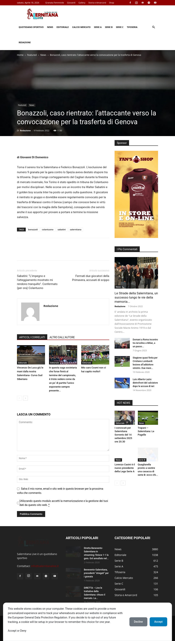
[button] (153, 27)
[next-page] (25, 398)
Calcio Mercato (81, 27)
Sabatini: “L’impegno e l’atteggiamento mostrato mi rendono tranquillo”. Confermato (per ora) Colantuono (37, 282)
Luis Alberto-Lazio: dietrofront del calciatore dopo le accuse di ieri (145, 383)
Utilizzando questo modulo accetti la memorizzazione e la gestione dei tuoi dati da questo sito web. (63, 503)
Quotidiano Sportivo (31, 27)
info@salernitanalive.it (45, 566)
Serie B (109, 27)
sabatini (62, 229)
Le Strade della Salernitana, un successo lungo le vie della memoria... (136, 297)
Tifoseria (132, 27)
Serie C (119, 27)
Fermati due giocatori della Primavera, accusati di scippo (90, 278)
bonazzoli (33, 229)
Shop (111, 2)
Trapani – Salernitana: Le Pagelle (146, 431)
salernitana (75, 229)
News (50, 27)
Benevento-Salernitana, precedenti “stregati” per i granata (96, 573)
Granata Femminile (54, 2)
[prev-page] (19, 398)
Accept (158, 621)
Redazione (25, 42)
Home (20, 55)
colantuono (47, 229)
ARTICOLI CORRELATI (32, 337)
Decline (138, 621)
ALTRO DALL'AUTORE (62, 337)
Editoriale (62, 27)
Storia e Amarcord (97, 2)
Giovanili (71, 2)
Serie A (98, 27)
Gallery (82, 2)
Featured (32, 55)
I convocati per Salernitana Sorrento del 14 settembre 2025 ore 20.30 (123, 434)
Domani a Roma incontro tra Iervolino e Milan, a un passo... (145, 343)
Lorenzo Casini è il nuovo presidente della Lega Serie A (125, 468)
